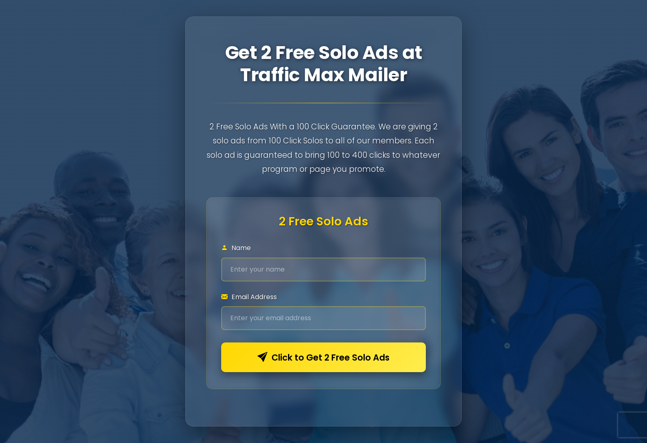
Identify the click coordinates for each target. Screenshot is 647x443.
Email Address (249, 297)
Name (236, 248)
